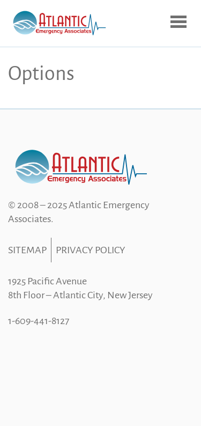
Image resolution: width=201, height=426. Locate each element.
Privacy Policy (90, 250)
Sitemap (27, 250)
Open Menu (179, 22)
